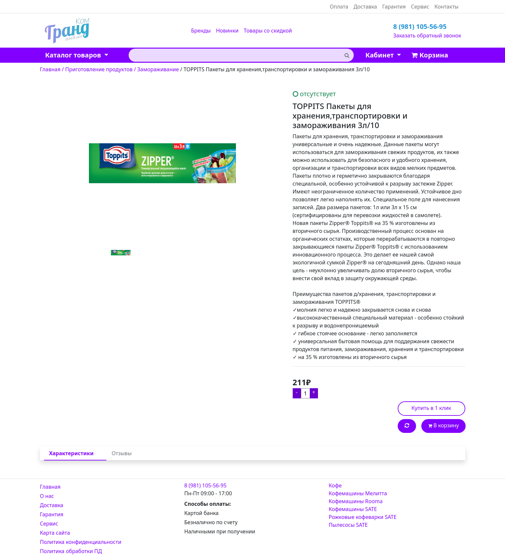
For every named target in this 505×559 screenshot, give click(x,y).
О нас (47, 496)
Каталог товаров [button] (74, 55)
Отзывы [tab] (122, 453)
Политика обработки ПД (71, 551)
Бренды (201, 30)
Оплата (339, 6)
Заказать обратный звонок (427, 35)
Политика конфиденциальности (80, 542)
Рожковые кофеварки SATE (363, 517)
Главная (50, 486)
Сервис (420, 6)
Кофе (335, 485)
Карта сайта (55, 532)
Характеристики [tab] (71, 453)
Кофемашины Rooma (356, 501)
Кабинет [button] (380, 55)
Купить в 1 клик (431, 408)
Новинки (227, 30)
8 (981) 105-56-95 (420, 26)
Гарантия (394, 6)
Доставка (365, 6)
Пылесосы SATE (348, 524)
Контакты (446, 6)
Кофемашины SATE (353, 509)
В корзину (443, 425)
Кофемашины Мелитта (358, 493)
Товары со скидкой (268, 30)
